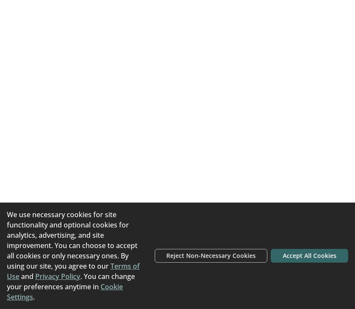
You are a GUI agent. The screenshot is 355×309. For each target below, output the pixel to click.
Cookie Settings (40, 297)
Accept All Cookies (304, 250)
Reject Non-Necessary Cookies (192, 250)
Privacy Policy (43, 276)
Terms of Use (84, 266)
